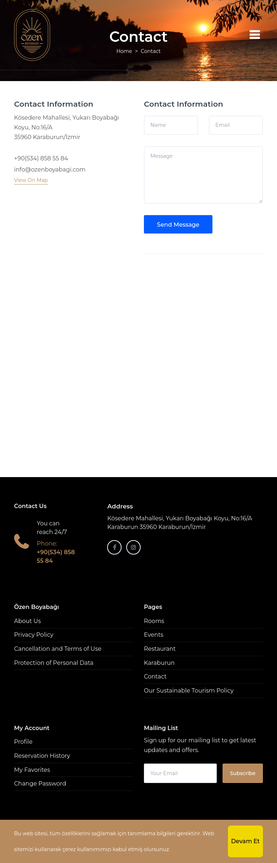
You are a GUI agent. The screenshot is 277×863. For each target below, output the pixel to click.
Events (153, 634)
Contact (155, 676)
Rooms (154, 621)
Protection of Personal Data (53, 662)
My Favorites (32, 769)
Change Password (40, 783)
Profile (23, 741)
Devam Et (245, 841)
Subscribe (242, 773)
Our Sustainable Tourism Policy (189, 690)
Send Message (178, 224)
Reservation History (42, 755)
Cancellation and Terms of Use (57, 648)
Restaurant (160, 648)
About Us (27, 621)
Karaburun (159, 662)
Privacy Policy (33, 634)
